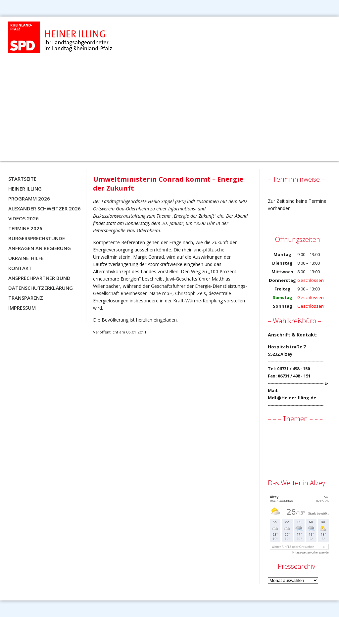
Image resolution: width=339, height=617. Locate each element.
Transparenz (25, 297)
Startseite (22, 178)
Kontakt (20, 268)
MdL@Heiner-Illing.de (292, 398)
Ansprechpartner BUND (39, 278)
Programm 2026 (29, 198)
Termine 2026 (25, 228)
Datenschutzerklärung (40, 288)
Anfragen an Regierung (39, 248)
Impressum (22, 307)
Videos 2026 (23, 218)
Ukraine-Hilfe (26, 258)
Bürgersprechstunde (36, 238)
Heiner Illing (25, 188)
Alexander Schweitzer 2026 (44, 208)
